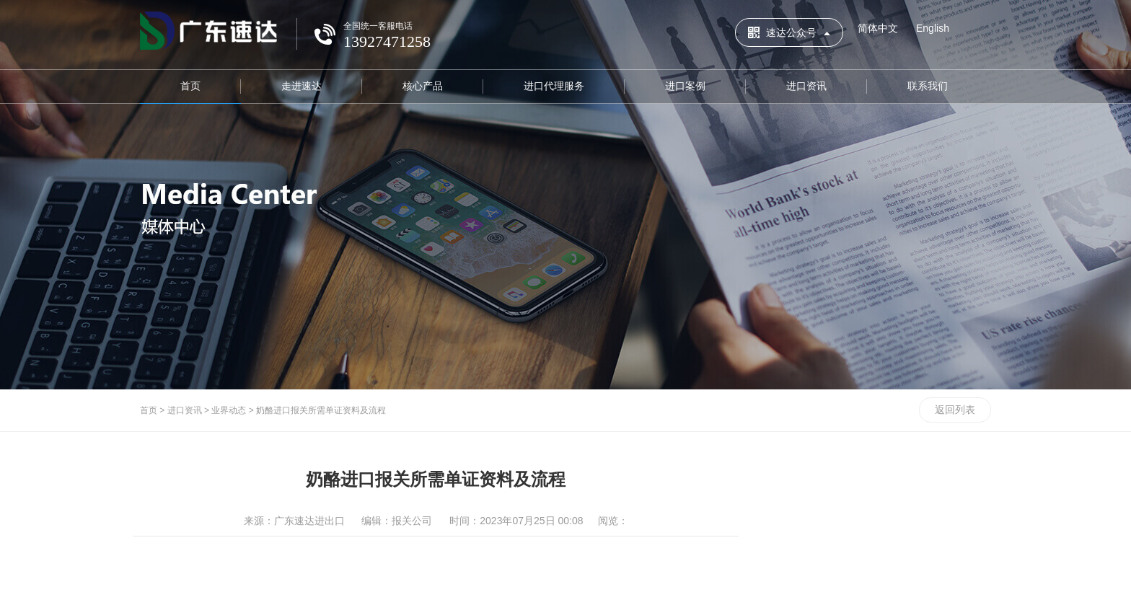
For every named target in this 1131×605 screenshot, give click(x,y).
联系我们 (927, 86)
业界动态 (228, 410)
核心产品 (422, 86)
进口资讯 (806, 86)
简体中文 (878, 28)
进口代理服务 (554, 86)
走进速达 (301, 86)
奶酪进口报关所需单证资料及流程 (321, 410)
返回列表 (955, 409)
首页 (190, 86)
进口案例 (685, 86)
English (932, 28)
